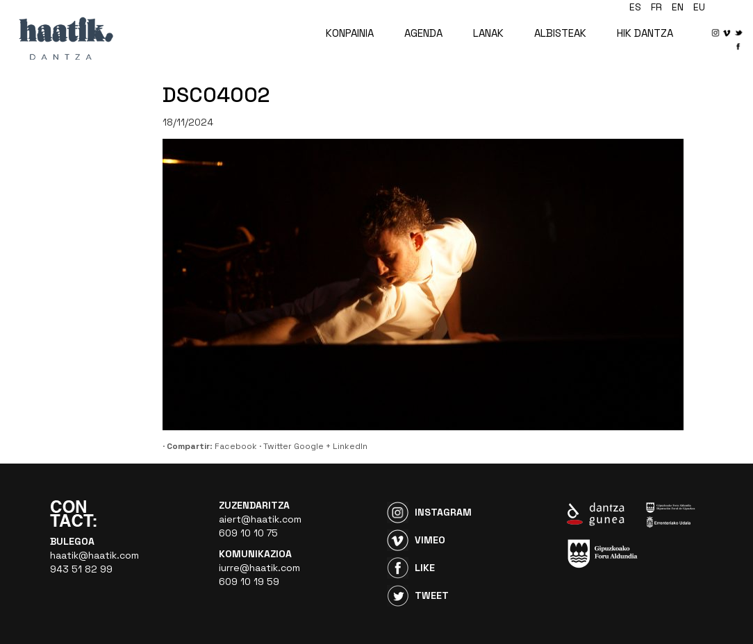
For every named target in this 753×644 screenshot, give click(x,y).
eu (699, 7)
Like (425, 567)
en (678, 7)
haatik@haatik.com (94, 555)
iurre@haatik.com (259, 567)
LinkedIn (350, 446)
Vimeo (430, 540)
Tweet (432, 595)
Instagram (443, 512)
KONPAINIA (350, 33)
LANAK (488, 33)
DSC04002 (216, 94)
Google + (312, 446)
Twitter (277, 446)
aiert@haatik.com (260, 519)
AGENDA (423, 33)
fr (656, 7)
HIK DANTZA (645, 33)
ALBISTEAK (560, 33)
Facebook (236, 446)
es (635, 7)
